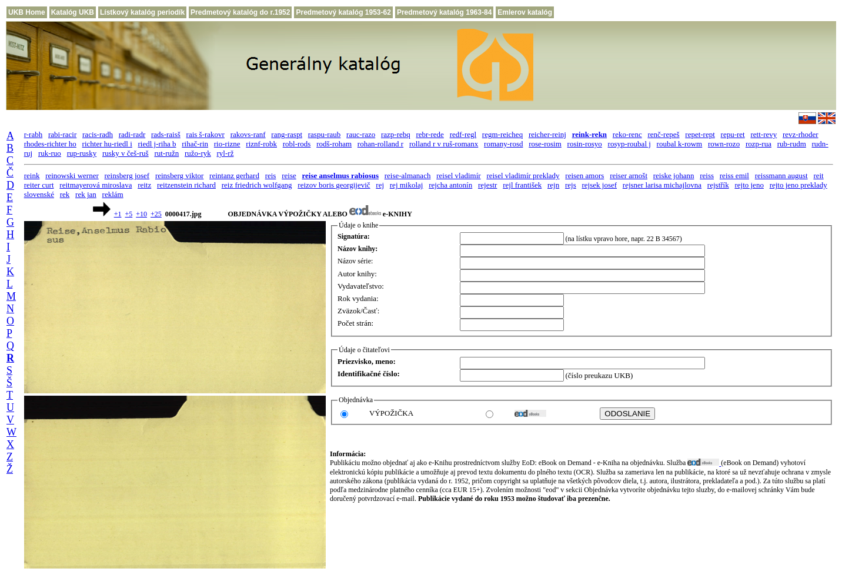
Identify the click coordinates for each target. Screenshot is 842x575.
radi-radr (132, 134)
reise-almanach (408, 175)
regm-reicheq (502, 134)
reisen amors (584, 175)
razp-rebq (395, 134)
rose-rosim (545, 143)
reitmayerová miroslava (95, 184)
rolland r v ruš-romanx (443, 143)
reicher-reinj (547, 134)
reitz (144, 184)
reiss (707, 175)
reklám (112, 194)
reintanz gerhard (234, 175)
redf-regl (463, 134)
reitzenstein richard (186, 184)
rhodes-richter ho (50, 143)
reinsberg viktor (179, 175)
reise (289, 175)
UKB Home (26, 12)
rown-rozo (724, 143)
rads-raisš (166, 134)
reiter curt (39, 184)
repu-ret (733, 134)
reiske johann (673, 175)
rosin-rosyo (584, 143)
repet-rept (700, 134)
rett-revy (763, 134)
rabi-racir (62, 134)
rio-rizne (227, 143)
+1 (118, 214)
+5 (128, 214)
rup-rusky (82, 153)
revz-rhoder (800, 134)
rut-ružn (166, 153)
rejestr (487, 184)
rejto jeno (748, 184)
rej (380, 184)
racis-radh (97, 134)
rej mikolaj (406, 184)
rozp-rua (758, 143)
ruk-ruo (49, 153)
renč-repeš (663, 134)
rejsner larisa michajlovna (662, 184)
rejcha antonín (450, 184)
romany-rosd (503, 143)
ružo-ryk (198, 153)
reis (270, 175)
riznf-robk (261, 143)
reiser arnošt (628, 175)
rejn (553, 184)
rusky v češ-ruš (125, 153)
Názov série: (355, 261)
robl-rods (297, 143)
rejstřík (718, 184)
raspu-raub (324, 134)
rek (65, 194)
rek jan (85, 194)
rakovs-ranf (248, 134)
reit (818, 175)
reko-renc (627, 134)
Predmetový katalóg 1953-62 (343, 12)
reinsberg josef (127, 175)
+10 (141, 214)
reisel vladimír (458, 175)
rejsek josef (599, 184)
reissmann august (781, 175)
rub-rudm (791, 143)
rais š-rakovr (205, 134)
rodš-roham (334, 143)
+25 (156, 214)
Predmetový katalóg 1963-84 (444, 12)
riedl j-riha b (157, 143)
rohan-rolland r (380, 143)
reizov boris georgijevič (334, 184)
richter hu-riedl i (107, 143)
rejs (570, 184)
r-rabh (33, 134)
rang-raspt (286, 134)
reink (32, 175)
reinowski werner (72, 175)
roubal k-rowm (680, 143)
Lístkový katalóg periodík (142, 12)
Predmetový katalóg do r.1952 (240, 12)
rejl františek (522, 184)
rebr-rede (430, 134)
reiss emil (734, 175)
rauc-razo (360, 134)
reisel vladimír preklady (522, 175)
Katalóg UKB (72, 12)
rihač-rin (195, 143)
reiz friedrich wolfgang (257, 184)
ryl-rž (225, 153)
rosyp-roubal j (629, 143)
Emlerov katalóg (524, 12)
